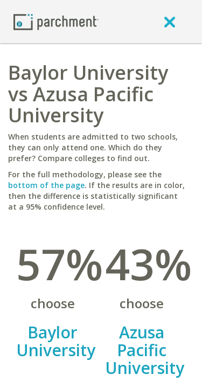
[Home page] (56, 21)
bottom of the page (46, 185)
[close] (169, 21)
